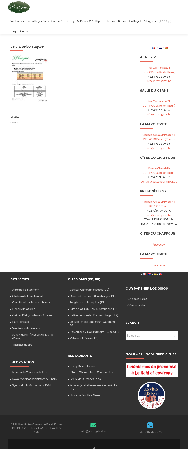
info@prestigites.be (158, 60)
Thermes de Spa (22, 324)
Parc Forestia (20, 301)
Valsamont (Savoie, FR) (84, 318)
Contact (25, 31)
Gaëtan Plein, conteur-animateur (32, 295)
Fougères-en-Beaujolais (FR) (87, 282)
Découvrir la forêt (23, 288)
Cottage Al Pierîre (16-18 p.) (83, 21)
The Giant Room (115, 21)
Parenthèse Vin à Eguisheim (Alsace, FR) (95, 311)
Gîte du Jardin (136, 285)
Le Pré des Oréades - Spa (85, 358)
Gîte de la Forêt (137, 278)
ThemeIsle (109, 441)
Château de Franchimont (27, 275)
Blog (13, 31)
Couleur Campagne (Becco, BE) (89, 269)
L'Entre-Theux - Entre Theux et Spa (91, 352)
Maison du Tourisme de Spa (29, 352)
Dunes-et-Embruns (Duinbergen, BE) (93, 275)
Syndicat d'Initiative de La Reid (31, 365)
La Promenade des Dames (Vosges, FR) (94, 295)
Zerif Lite (78, 441)
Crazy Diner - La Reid (83, 345)
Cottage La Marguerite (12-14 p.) (150, 21)
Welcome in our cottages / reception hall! (36, 21)
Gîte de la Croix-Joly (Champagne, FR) (94, 288)
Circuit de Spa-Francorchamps (31, 282)
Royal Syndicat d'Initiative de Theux (34, 358)
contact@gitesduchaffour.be (159, 161)
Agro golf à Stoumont (25, 269)
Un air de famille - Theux (85, 375)
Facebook (159, 224)
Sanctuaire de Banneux (26, 308)
